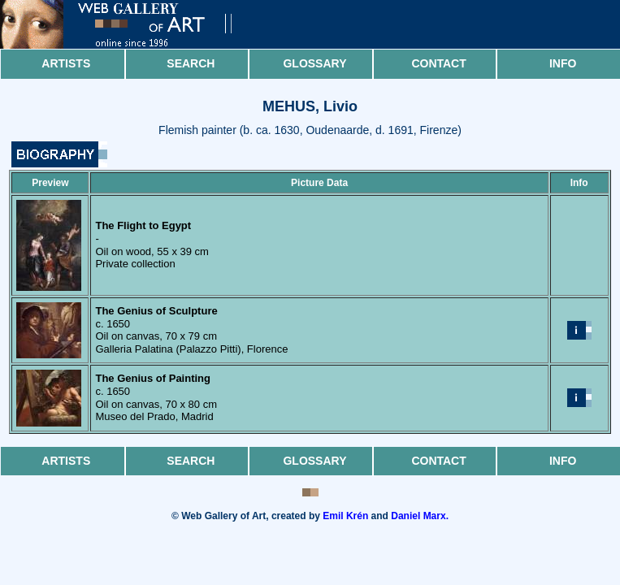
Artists (65, 63)
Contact (438, 63)
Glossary (314, 63)
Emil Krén (345, 516)
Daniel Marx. (420, 516)
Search (191, 63)
